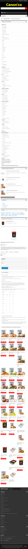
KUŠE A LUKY (4, 131)
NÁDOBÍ (3, 125)
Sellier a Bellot (15, 215)
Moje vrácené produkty (4, 529)
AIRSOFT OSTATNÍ (5, 95)
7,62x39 (3, 51)
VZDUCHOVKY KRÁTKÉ (5, 70)
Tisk (2, 255)
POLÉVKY (3, 138)
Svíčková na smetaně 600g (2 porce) (11, 190)
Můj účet (2, 526)
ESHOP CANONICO (22, 214)
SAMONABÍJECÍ (4, 27)
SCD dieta (3, 141)
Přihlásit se (25, 0)
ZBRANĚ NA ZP (4, 24)
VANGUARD (4, 107)
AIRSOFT (3, 94)
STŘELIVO (3, 48)
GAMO (7, 214)
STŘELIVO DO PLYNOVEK (6, 155)
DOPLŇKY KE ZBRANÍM (5, 101)
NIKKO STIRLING (4, 105)
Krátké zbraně (4, 33)
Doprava (2, 519)
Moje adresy (2, 531)
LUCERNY (3, 87)
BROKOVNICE (4, 31)
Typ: (1, 245)
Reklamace (3, 204)
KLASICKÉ (3, 84)
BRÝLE (2, 512)
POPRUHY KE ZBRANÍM (5, 118)
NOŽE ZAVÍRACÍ (4, 78)
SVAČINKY (3, 151)
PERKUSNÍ (3, 158)
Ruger (3, 41)
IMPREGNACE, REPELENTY (6, 128)
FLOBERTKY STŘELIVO (5, 122)
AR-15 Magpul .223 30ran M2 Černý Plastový (13, 177)
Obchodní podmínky (5, 205)
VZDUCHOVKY (4, 67)
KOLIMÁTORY (4, 108)
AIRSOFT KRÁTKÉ (4, 98)
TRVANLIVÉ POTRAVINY (5, 132)
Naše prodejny (3, 517)
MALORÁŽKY (4, 30)
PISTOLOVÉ (4, 57)
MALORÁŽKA (3, 214)
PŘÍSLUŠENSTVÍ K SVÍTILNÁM (6, 85)
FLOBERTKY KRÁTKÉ (5, 121)
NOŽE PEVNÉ (4, 77)
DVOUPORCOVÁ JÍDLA (5, 135)
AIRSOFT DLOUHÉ (5, 97)
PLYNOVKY (2, 506)
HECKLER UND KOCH (15, 214)
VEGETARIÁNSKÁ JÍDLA (5, 148)
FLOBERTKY (2, 501)
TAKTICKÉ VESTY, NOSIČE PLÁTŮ (6, 161)
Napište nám (21, 0)
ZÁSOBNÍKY (4, 114)
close (25, 546)
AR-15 (3, 115)
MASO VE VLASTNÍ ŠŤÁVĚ (6, 145)
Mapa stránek (2, 524)
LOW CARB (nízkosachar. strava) (6, 142)
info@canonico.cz (6, 540)
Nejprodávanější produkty (8, 168)
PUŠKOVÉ (3, 50)
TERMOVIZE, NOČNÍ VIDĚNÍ (5, 159)
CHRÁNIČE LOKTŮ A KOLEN (6, 162)
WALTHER (10, 215)
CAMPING (3, 124)
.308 (2, 54)
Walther (3, 40)
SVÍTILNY (3, 81)
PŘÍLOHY (3, 144)
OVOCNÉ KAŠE (4, 152)
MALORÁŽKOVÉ (4, 64)
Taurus (3, 44)
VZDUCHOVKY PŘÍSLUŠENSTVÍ (6, 71)
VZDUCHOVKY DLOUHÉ (5, 68)
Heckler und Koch (4, 37)
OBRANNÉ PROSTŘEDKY (5, 88)
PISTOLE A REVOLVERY (5, 34)
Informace (4, 200)
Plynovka (2, 215)
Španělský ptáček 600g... (10, 221)
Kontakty (2, 523)
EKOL (10, 214)
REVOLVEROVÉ (4, 61)
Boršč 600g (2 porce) (20, 467)
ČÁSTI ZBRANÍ (4, 111)
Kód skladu (2, 244)
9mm (3, 58)
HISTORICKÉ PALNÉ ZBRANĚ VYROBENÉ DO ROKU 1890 (10, 165)
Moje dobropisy (3, 530)
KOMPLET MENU (4, 134)
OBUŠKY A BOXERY (5, 91)
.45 (2, 60)
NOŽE (2, 74)
